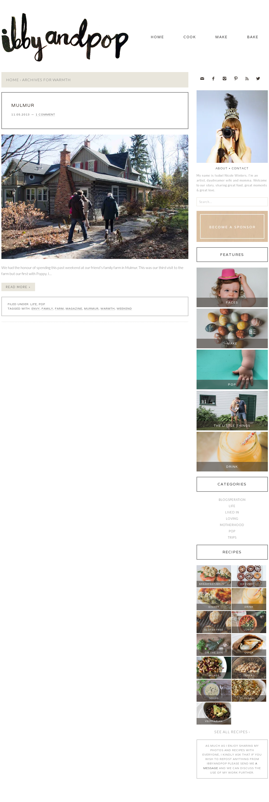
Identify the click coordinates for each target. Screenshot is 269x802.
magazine (74, 308)
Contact (240, 168)
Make (221, 37)
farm (59, 308)
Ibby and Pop (66, 36)
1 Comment (45, 114)
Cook (189, 37)
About (221, 168)
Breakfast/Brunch (214, 584)
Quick (249, 652)
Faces (232, 302)
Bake (252, 37)
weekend (124, 308)
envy (36, 308)
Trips (232, 537)
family (47, 308)
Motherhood (232, 525)
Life (33, 304)
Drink (232, 467)
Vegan (249, 698)
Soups (214, 698)
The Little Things (232, 426)
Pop (42, 304)
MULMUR (22, 105)
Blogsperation (232, 500)
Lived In (232, 512)
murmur (91, 308)
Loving (232, 518)
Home (157, 37)
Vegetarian (213, 721)
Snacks (249, 675)
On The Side (214, 652)
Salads (213, 675)
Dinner (213, 606)
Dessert (249, 584)
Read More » (18, 287)
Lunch (249, 629)
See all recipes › (232, 731)
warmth (107, 308)
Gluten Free (213, 629)
